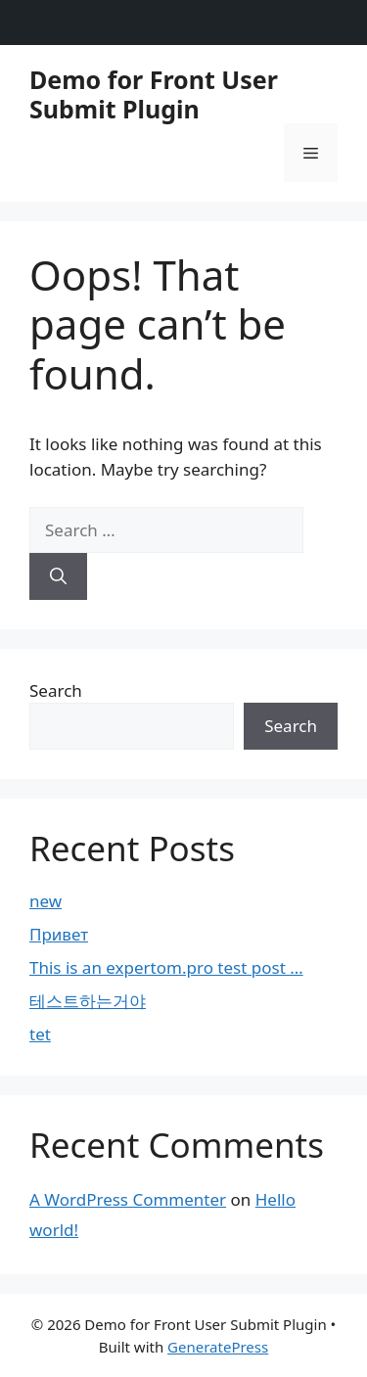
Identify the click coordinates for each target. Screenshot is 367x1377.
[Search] (58, 576)
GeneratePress (217, 1346)
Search (55, 690)
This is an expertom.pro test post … (166, 967)
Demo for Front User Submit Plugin (153, 94)
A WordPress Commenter (127, 1199)
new (45, 901)
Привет (58, 934)
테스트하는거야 (87, 1000)
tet (40, 1034)
